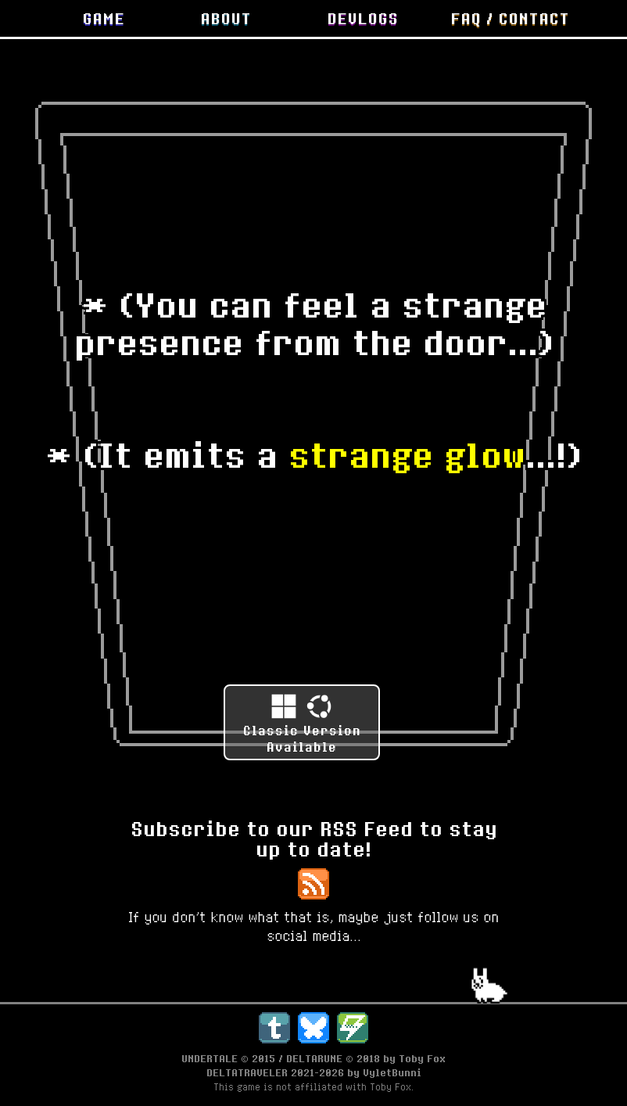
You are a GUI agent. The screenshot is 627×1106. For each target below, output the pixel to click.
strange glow (406, 454)
